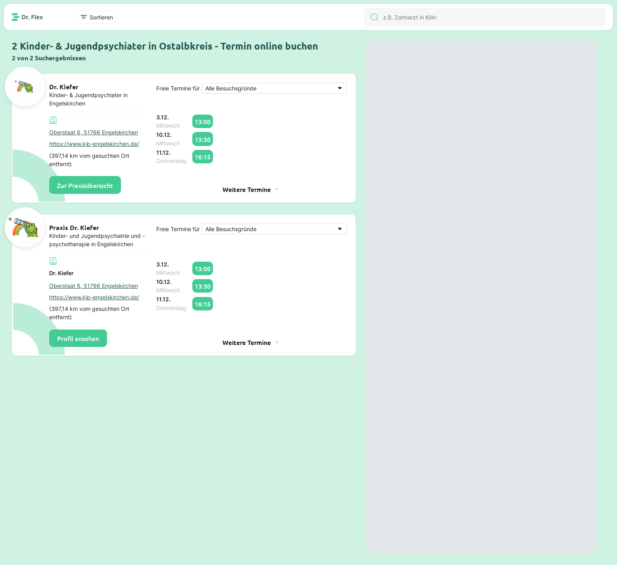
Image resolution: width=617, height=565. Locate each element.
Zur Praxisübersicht (85, 185)
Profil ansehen (78, 338)
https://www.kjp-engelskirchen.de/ (94, 143)
